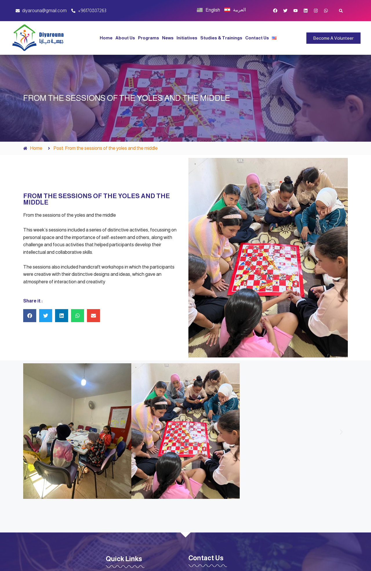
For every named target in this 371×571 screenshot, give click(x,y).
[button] (341, 10)
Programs (148, 37)
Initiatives (187, 37)
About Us (125, 37)
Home (106, 37)
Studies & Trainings (221, 37)
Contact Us (257, 37)
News (168, 37)
